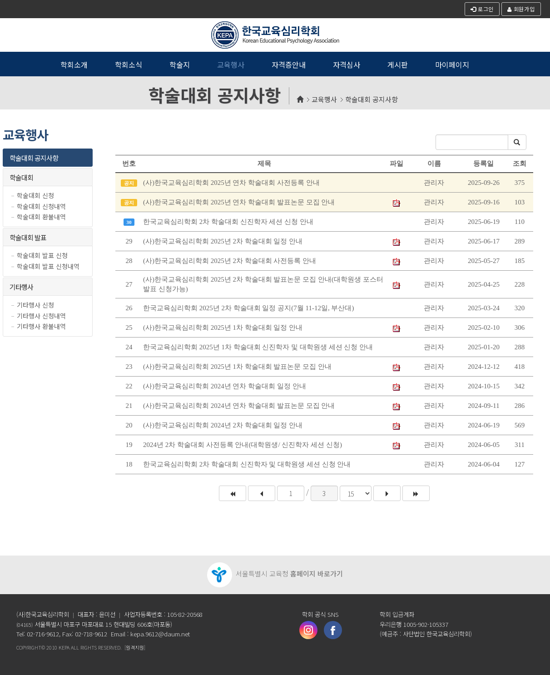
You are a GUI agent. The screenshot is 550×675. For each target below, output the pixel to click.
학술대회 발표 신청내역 (48, 266)
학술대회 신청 (35, 195)
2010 (51, 647)
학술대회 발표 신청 (42, 255)
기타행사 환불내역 (41, 326)
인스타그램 (308, 630)
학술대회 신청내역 (41, 206)
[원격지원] (134, 647)
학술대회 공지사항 (371, 99)
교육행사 (324, 99)
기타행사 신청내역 (41, 316)
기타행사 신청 (35, 305)
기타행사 (21, 287)
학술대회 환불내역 (41, 217)
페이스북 (333, 630)
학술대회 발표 (28, 237)
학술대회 (21, 177)
